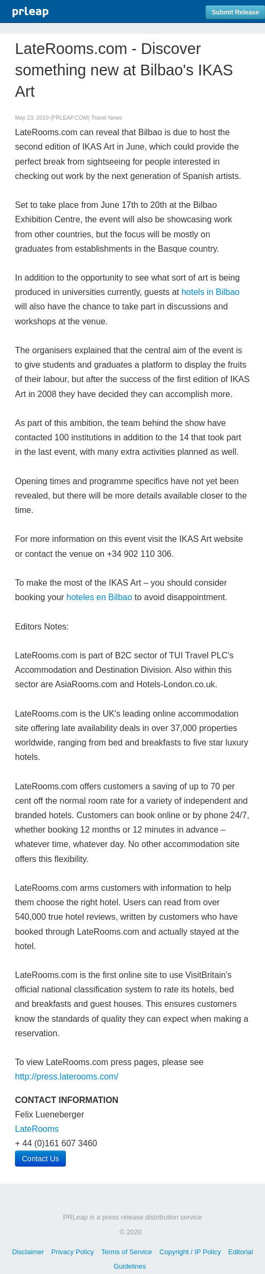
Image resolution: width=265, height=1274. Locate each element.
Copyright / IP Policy (190, 1252)
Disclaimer (28, 1252)
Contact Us (40, 1158)
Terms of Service (126, 1252)
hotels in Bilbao (210, 292)
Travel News (106, 118)
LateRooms (37, 1128)
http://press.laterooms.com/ (66, 1076)
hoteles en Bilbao (99, 597)
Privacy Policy (72, 1252)
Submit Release (235, 12)
